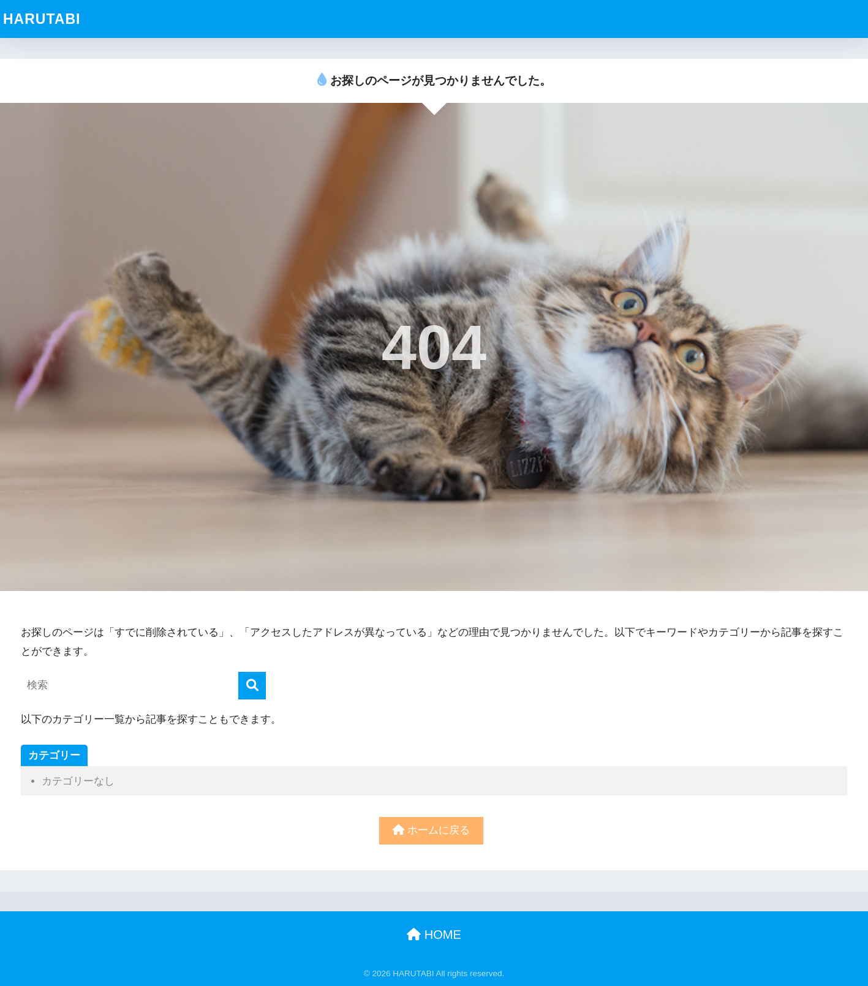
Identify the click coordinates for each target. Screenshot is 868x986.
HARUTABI (41, 19)
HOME (434, 934)
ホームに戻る (431, 830)
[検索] (252, 685)
